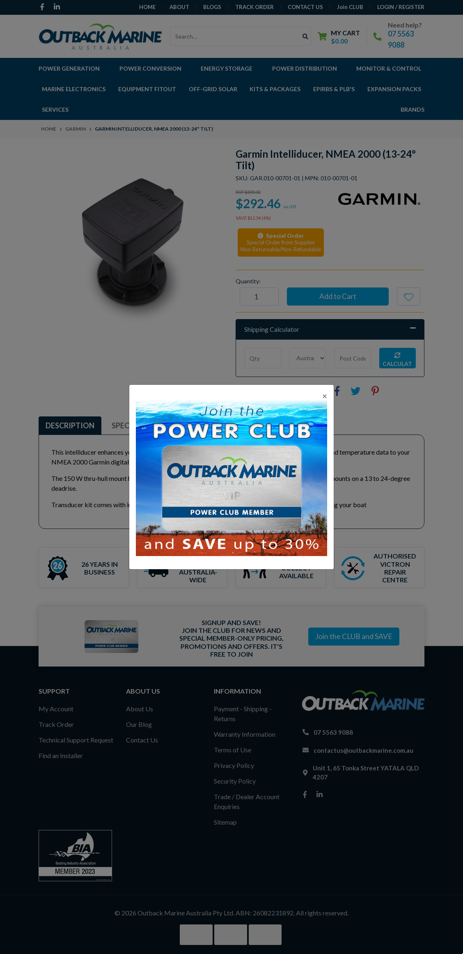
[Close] (324, 395)
